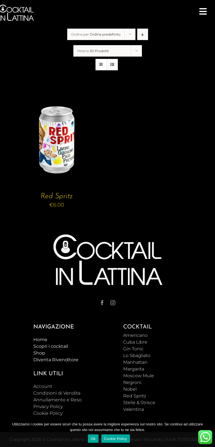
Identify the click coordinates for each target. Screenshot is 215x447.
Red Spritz (57, 196)
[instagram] (112, 302)
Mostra (93, 51)
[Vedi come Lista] (112, 64)
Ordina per (96, 34)
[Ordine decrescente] (142, 34)
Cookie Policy (115, 439)
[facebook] (102, 302)
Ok (93, 439)
